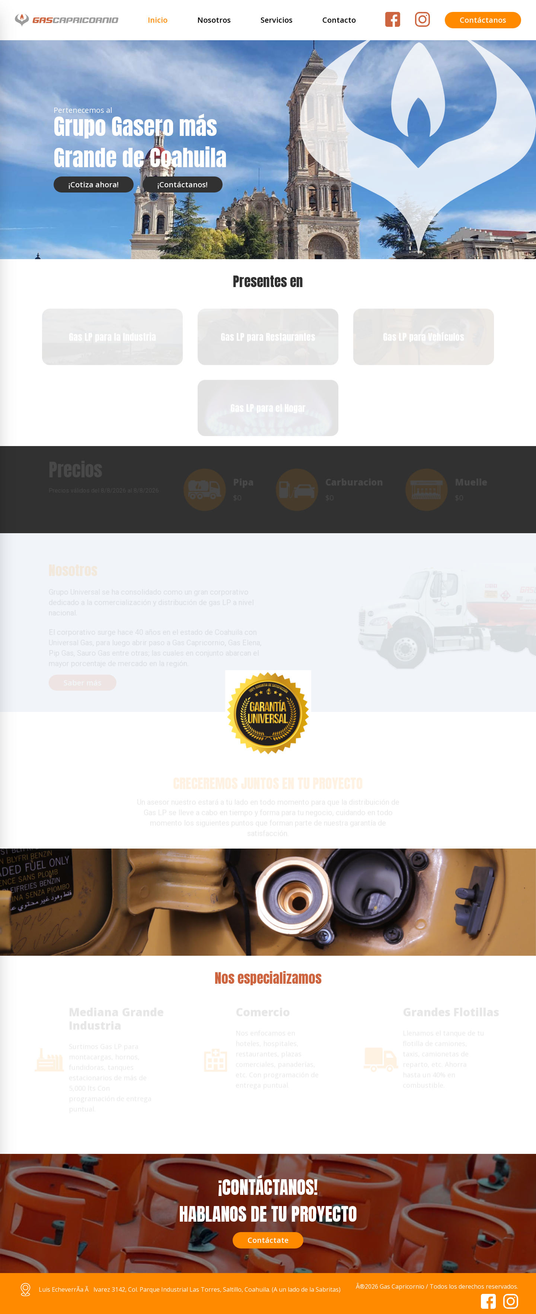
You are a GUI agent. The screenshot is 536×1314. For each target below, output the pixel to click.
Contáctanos (483, 20)
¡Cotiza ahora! (93, 184)
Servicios (277, 20)
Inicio (158, 20)
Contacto (339, 20)
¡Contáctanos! (182, 184)
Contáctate (268, 1240)
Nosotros (214, 20)
